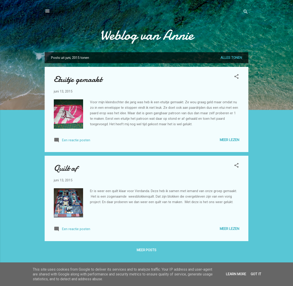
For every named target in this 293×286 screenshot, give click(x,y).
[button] (236, 77)
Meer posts (146, 250)
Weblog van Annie (146, 35)
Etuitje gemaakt (78, 79)
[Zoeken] (245, 12)
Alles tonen (231, 58)
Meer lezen (229, 140)
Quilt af (65, 168)
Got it (256, 274)
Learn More (236, 274)
